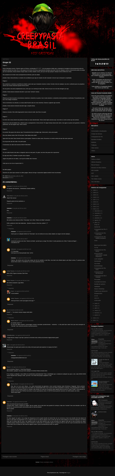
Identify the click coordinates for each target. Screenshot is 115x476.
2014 (94, 206)
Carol (12, 291)
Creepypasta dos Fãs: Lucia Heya (100, 233)
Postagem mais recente (10, 456)
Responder (9, 190)
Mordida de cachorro (99, 284)
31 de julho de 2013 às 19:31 (19, 208)
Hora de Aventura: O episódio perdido (103, 382)
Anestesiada (97, 261)
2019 (94, 195)
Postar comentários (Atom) (46, 462)
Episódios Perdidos (96, 139)
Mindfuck (11, 177)
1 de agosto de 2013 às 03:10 (17, 344)
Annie (95, 240)
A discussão (97, 300)
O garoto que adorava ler (101, 291)
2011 (94, 320)
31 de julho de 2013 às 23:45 (16, 310)
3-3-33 (96, 296)
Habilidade (97, 286)
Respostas (11, 228)
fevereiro (97, 312)
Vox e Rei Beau (95, 181)
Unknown (9, 186)
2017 (94, 199)
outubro (97, 215)
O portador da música (100, 282)
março (96, 310)
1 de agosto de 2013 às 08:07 (20, 238)
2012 (94, 318)
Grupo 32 (96, 224)
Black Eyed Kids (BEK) (100, 245)
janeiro (96, 315)
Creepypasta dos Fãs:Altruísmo (98, 272)
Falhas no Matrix (95, 159)
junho (96, 303)
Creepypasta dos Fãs (97, 136)
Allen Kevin (10, 195)
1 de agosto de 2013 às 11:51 (24, 249)
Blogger (68, 472)
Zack (8, 344)
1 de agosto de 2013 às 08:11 (23, 355)
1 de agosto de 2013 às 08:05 (23, 231)
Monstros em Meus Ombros (98, 167)
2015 (94, 204)
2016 (94, 202)
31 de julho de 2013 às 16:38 (19, 186)
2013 (94, 209)
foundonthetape (98, 266)
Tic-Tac (96, 247)
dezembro (97, 211)
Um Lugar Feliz (95, 371)
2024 (94, 190)
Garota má (97, 227)
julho (96, 222)
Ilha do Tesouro (95, 165)
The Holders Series (96, 179)
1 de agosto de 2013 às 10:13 (18, 367)
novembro (97, 213)
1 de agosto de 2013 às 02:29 (22, 335)
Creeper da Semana (96, 134)
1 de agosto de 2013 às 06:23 (21, 291)
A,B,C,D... (97, 298)
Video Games (95, 148)
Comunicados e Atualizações (99, 131)
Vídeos (93, 150)
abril (96, 308)
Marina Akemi (14, 320)
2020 (94, 192)
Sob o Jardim (94, 176)
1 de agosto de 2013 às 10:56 (26, 298)
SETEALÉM (94, 350)
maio (96, 305)
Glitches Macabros (96, 162)
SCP (92, 173)
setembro (97, 218)
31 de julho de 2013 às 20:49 (19, 217)
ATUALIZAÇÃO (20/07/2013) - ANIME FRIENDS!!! (100, 255)
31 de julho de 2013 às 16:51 (20, 195)
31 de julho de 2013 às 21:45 (22, 280)
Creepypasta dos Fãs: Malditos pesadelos (100, 237)
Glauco (9, 367)
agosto (96, 220)
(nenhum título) (102, 412)
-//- (11, 238)
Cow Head (97, 263)
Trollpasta (94, 145)
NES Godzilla (94, 170)
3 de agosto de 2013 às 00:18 (26, 384)
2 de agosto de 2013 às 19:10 (23, 258)
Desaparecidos (98, 293)
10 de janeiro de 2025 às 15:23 (19, 415)
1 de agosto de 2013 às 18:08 (19, 401)
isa (7, 310)
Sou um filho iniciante (97, 329)
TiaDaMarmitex (11, 335)
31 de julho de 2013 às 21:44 (22, 271)
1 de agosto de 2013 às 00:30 (26, 320)
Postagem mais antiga (79, 456)
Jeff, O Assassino (103, 400)
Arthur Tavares (11, 271)
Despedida (101, 339)
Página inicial (45, 456)
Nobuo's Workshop (99, 289)
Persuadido (97, 279)
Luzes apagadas (98, 259)
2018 (94, 197)
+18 (92, 128)
